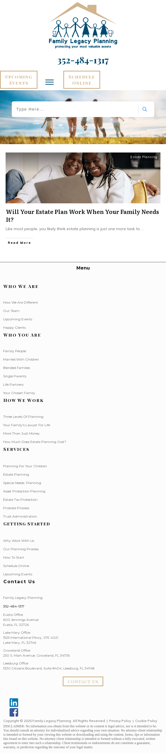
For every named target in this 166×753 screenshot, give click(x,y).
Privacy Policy (120, 721)
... (142, 228)
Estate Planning (143, 157)
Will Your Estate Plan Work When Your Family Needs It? (82, 215)
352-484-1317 (13, 606)
